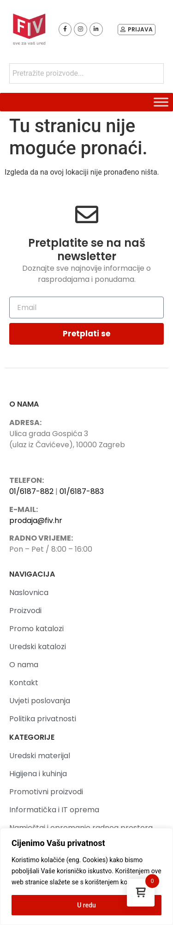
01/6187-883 (82, 491)
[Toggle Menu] (161, 101)
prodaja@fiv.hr (35, 520)
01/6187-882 (31, 491)
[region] (86, 876)
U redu (86, 905)
